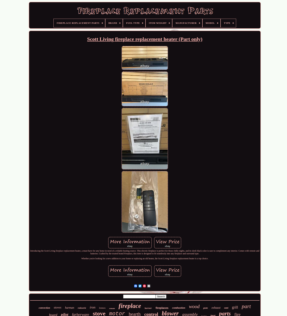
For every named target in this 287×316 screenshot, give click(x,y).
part (246, 306)
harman (69, 307)
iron (92, 307)
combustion (178, 307)
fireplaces (162, 307)
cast (226, 307)
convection (44, 307)
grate (205, 308)
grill (235, 307)
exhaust (216, 307)
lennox (102, 307)
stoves (57, 307)
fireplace (130, 305)
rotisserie (82, 308)
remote (112, 308)
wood (194, 306)
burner (148, 308)
